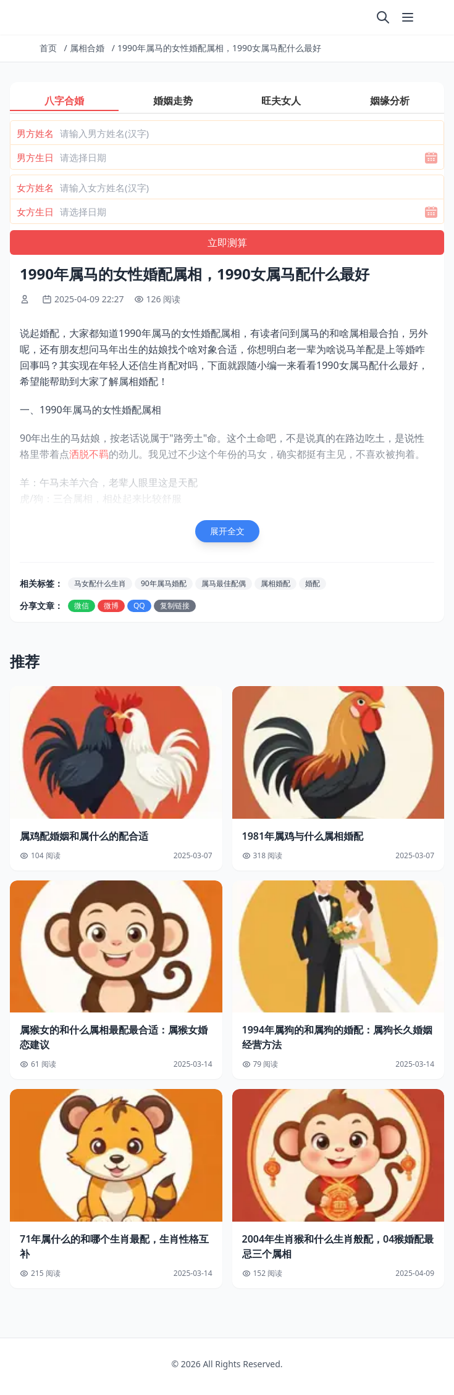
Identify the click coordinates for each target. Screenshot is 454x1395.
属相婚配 (275, 583)
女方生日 (35, 211)
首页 (48, 48)
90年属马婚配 (164, 583)
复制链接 (175, 605)
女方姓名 (35, 187)
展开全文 (227, 531)
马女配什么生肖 (100, 583)
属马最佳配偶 (223, 583)
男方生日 (35, 157)
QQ (139, 605)
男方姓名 (35, 133)
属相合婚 (87, 48)
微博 (111, 605)
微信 (81, 605)
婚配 (312, 583)
